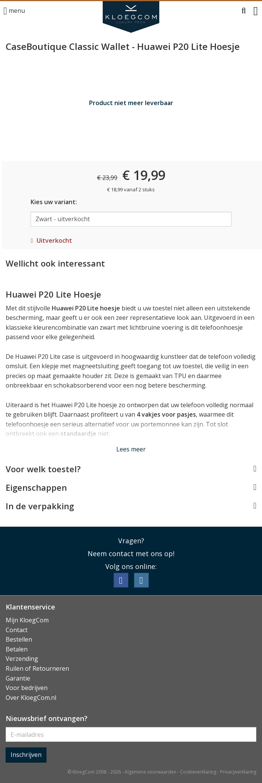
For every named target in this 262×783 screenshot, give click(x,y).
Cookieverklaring (198, 772)
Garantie (18, 678)
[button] (244, 11)
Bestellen (19, 639)
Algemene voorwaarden (150, 772)
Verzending (22, 658)
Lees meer (131, 449)
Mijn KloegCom (27, 620)
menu (14, 11)
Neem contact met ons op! (131, 553)
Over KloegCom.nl (31, 697)
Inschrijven (26, 754)
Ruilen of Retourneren (37, 668)
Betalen (17, 649)
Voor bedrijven (27, 688)
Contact (17, 630)
